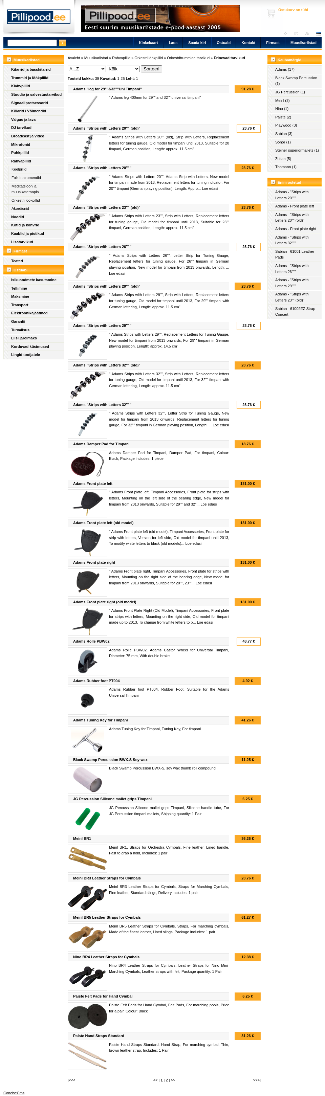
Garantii (18, 321)
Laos (173, 43)
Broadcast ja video (27, 136)
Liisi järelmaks (24, 338)
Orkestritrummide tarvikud (188, 58)
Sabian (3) (283, 134)
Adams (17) (285, 69)
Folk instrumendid (26, 178)
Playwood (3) (286, 125)
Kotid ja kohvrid (25, 225)
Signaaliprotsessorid (29, 103)
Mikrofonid (20, 144)
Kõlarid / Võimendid (28, 111)
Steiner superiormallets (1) (297, 150)
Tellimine (19, 288)
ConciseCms (13, 1093)
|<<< (71, 1080)
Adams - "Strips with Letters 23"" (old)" (292, 297)
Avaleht (287, 33)
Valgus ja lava (23, 119)
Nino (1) (281, 109)
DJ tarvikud (21, 128)
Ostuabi (224, 43)
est (318, 33)
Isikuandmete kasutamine (34, 280)
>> (173, 1080)
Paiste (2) (283, 117)
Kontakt (248, 43)
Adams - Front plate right (295, 229)
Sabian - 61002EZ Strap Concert (295, 312)
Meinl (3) (282, 100)
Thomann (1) (286, 167)
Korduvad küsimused (30, 346)
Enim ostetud (289, 182)
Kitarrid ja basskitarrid (31, 69)
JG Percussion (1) (290, 92)
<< (155, 1080)
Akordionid (20, 208)
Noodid (17, 217)
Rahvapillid (21, 161)
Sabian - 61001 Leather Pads (294, 254)
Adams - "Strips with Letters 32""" (292, 240)
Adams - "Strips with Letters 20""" (292, 195)
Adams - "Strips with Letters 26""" (292, 269)
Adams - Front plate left (294, 206)
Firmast (273, 43)
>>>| (257, 1080)
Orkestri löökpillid (26, 200)
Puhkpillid (20, 153)
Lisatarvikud (22, 242)
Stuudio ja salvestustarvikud (36, 94)
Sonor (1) (283, 142)
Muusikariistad (303, 43)
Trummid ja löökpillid (29, 78)
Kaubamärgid (289, 60)
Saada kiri (298, 33)
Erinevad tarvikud (229, 58)
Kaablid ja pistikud (27, 233)
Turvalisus (20, 330)
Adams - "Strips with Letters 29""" (292, 283)
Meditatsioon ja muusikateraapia (25, 189)
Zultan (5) (283, 159)
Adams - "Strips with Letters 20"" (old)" (292, 218)
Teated (17, 261)
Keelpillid (19, 169)
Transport (19, 305)
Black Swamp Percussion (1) (296, 81)
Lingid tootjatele (25, 355)
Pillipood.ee (39, 18)
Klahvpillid (20, 86)
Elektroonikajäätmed (29, 313)
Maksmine (20, 296)
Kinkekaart (148, 43)
